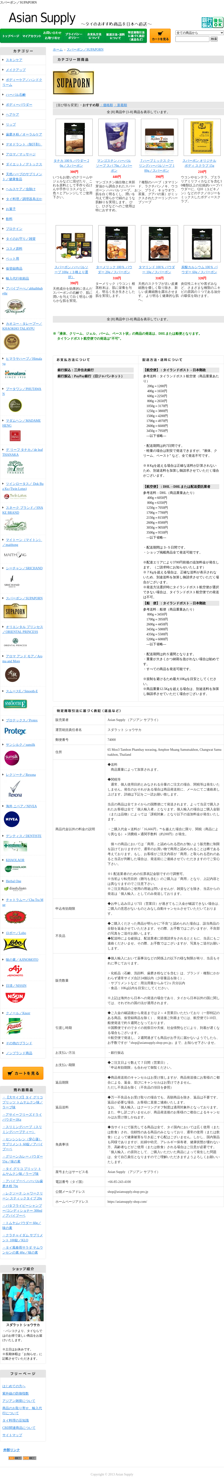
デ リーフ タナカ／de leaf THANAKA (23, 462)
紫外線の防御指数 (15, 1393)
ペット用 (12, 258)
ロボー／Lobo (23, 941)
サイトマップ (12, 1435)
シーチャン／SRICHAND (23, 578)
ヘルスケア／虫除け (21, 189)
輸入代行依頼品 (17, 278)
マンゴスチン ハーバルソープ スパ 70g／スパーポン (114, 165)
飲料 (9, 219)
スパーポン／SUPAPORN (23, 608)
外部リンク (11, 1450)
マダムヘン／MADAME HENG (23, 430)
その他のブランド (19, 1043)
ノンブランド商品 (19, 1053)
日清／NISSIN (23, 995)
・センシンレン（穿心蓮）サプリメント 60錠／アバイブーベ (22, 1144)
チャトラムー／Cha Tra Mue (23, 912)
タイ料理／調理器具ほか (24, 199)
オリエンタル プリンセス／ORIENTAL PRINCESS (23, 637)
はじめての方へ (13, 1386)
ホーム (58, 49)
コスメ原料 (14, 248)
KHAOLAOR (23, 866)
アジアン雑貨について (18, 1401)
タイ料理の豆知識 (15, 1420)
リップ (11, 124)
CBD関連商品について (19, 1428)
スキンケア (14, 60)
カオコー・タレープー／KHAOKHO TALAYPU (23, 336)
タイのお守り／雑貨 (21, 239)
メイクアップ (16, 70)
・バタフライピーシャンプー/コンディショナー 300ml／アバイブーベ (22, 1210)
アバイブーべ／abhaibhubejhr (23, 301)
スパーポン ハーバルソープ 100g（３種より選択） (71, 272)
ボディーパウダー (19, 104)
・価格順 (106, 105)
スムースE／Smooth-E (23, 701)
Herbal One (23, 885)
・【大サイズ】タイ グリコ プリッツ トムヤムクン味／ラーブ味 (22, 1102)
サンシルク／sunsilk (23, 755)
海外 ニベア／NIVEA (23, 816)
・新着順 (120, 105)
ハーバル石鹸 (16, 95)
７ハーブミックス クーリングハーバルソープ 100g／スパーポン (156, 165)
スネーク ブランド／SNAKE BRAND (23, 519)
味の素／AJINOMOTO (23, 968)
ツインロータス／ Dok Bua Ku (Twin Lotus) (23, 491)
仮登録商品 (14, 268)
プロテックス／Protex (23, 728)
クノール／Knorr (23, 1023)
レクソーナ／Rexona (23, 786)
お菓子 (11, 209)
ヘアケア (12, 114)
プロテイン (14, 229)
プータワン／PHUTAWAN (23, 400)
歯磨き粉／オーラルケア (24, 134)
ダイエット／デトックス (24, 164)
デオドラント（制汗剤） (24, 144)
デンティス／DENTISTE (23, 843)
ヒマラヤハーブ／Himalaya (23, 369)
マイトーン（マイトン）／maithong (23, 549)
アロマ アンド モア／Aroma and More (23, 669)
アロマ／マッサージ (21, 154)
